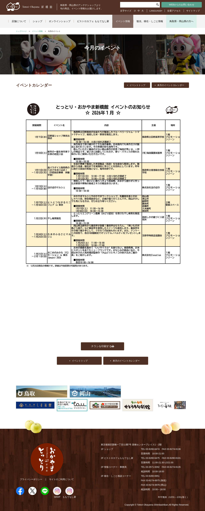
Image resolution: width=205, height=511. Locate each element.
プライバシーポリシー (31, 479)
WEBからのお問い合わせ (181, 4)
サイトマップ (193, 10)
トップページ (21, 31)
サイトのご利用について (61, 479)
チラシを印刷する (102, 346)
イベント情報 (37, 31)
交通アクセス (174, 10)
